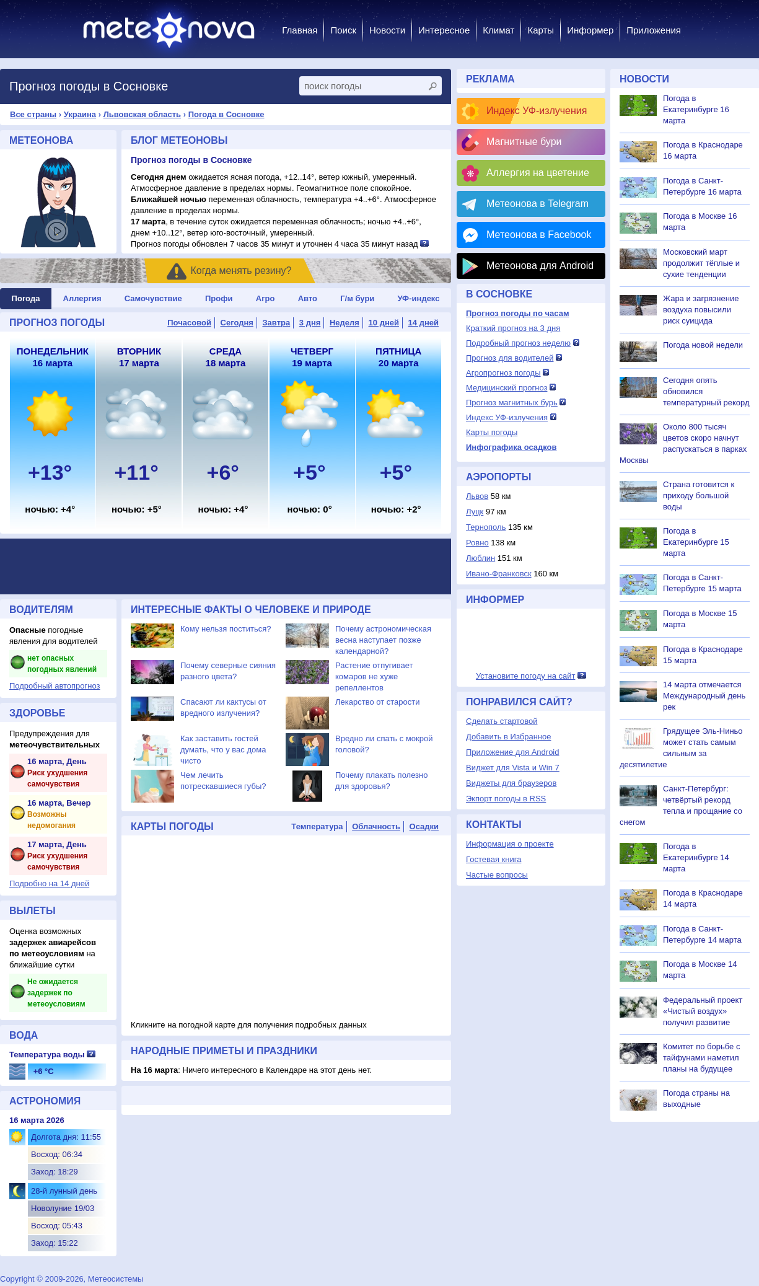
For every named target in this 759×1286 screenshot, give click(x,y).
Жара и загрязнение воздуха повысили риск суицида (701, 309)
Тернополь (486, 527)
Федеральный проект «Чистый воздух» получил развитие (702, 1011)
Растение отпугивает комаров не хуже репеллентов (374, 676)
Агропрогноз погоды (503, 372)
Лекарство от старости (377, 702)
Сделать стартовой (501, 721)
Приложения (653, 30)
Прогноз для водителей (509, 358)
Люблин (480, 558)
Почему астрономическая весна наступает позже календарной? (383, 640)
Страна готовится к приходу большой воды (698, 495)
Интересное (444, 30)
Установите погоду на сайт (526, 675)
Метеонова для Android (540, 265)
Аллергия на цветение (537, 172)
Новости (387, 30)
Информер (590, 30)
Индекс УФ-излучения (536, 110)
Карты (540, 30)
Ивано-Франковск (499, 573)
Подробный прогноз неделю (518, 343)
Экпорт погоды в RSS (506, 798)
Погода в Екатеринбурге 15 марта (696, 542)
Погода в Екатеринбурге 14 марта (696, 857)
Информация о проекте (510, 843)
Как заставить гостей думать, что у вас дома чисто (223, 749)
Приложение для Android (512, 752)
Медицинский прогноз (506, 387)
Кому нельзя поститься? (225, 628)
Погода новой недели (703, 345)
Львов (477, 496)
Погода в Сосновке (226, 114)
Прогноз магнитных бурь (512, 402)
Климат (498, 30)
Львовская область (142, 114)
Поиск (343, 30)
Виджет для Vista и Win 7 (512, 767)
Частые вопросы (497, 874)
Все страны (33, 114)
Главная (299, 30)
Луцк (474, 511)
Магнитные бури (524, 141)
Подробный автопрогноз (54, 685)
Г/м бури (357, 298)
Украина (80, 114)
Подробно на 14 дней (49, 883)
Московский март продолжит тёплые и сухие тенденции (701, 263)
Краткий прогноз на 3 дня (513, 328)
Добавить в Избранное (508, 736)
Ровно (477, 542)
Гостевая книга (493, 859)
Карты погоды (491, 432)
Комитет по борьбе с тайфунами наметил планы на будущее (701, 1057)
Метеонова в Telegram (537, 203)
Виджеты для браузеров (511, 783)
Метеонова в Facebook (538, 234)
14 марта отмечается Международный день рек (704, 695)
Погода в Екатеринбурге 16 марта (696, 109)
